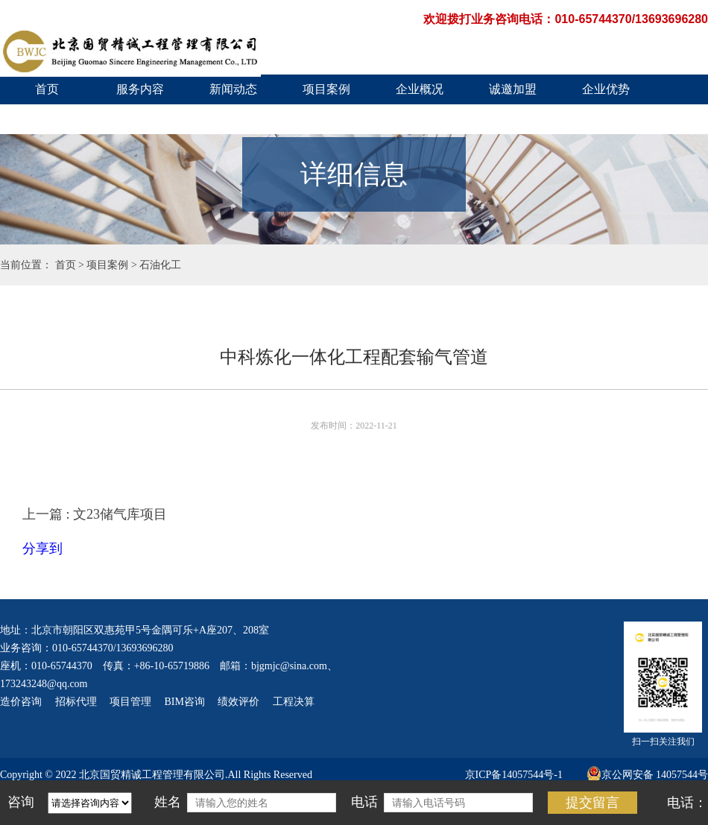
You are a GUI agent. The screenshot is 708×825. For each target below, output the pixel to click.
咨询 (20, 801)
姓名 (167, 801)
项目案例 (326, 89)
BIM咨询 (185, 701)
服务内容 (140, 89)
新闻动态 (233, 89)
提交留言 (592, 802)
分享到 (42, 548)
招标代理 (76, 701)
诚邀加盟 (513, 89)
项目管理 (130, 701)
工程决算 (294, 701)
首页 (47, 89)
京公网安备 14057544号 (648, 774)
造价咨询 (21, 701)
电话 (364, 801)
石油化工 (160, 265)
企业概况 (419, 89)
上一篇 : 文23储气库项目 (94, 514)
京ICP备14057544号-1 (514, 774)
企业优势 (606, 89)
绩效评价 (238, 701)
